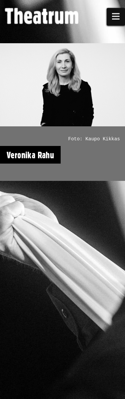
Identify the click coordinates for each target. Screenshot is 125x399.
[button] (116, 17)
